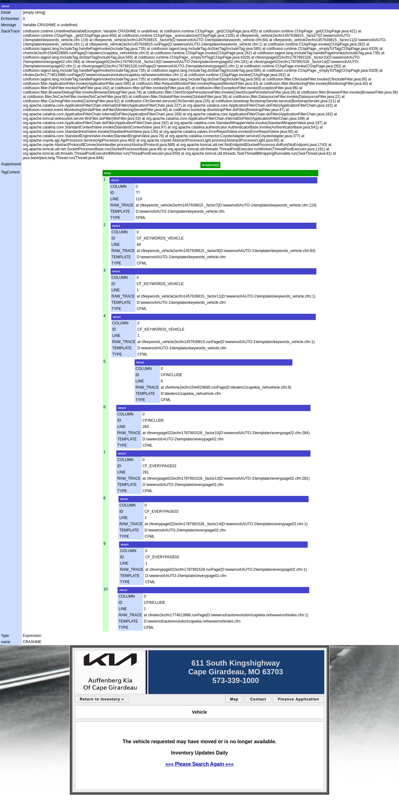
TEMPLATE (120, 211)
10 (105, 589)
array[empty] (210, 165)
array (107, 173)
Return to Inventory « (102, 699)
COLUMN (118, 186)
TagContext (10, 172)
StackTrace (10, 31)
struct (5, 6)
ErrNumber (10, 19)
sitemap (77, 798)
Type (5, 635)
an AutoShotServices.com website (305, 798)
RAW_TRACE (122, 205)
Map (234, 699)
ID (112, 193)
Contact (258, 699)
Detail (6, 12)
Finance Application (298, 699)
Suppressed (11, 164)
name (5, 642)
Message (8, 25)
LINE (114, 199)
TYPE (115, 218)
